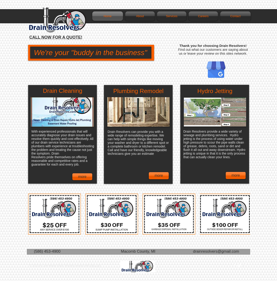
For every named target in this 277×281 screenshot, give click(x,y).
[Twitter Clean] (239, 266)
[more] (82, 176)
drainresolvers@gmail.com (216, 251)
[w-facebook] (234, 266)
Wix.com (95, 265)
